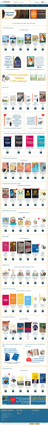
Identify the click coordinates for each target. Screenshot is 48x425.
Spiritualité (12, 5)
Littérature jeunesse (25, 5)
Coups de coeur (43, 5)
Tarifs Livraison (5, 420)
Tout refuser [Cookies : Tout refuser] (37, 423)
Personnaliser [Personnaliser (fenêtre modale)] (43, 423)
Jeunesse (31, 5)
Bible (7, 5)
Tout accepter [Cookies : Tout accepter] (32, 423)
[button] (44, 15)
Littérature (18, 5)
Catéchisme (37, 5)
